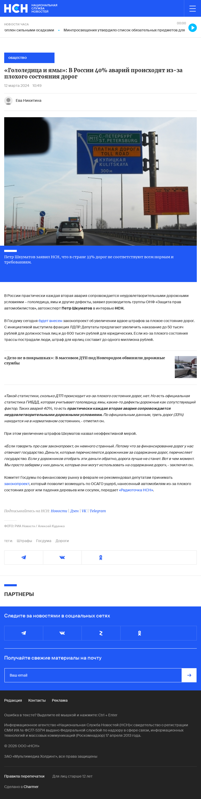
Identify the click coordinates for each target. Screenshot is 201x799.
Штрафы (24, 540)
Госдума (43, 540)
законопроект (16, 483)
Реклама (60, 700)
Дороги (62, 540)
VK (84, 511)
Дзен (74, 511)
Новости (59, 511)
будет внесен (50, 320)
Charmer (31, 786)
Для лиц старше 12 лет (72, 776)
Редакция (13, 700)
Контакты (37, 700)
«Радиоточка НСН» (136, 490)
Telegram (98, 511)
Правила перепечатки (24, 776)
